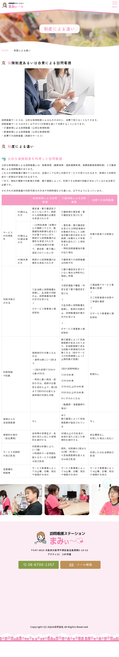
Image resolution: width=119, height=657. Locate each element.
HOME (5, 50)
